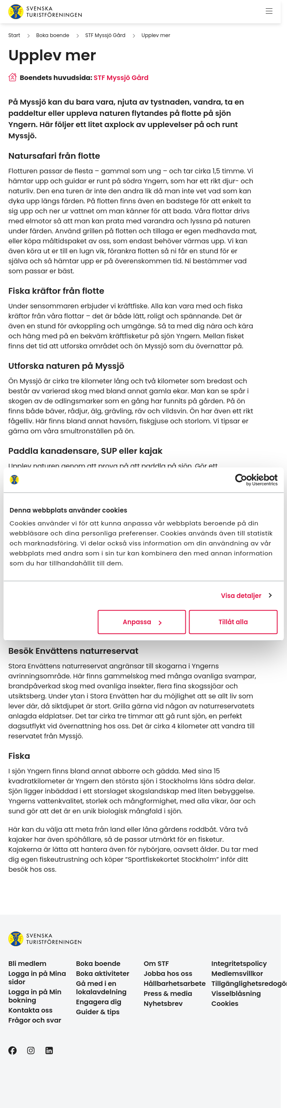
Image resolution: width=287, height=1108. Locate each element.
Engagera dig (99, 1002)
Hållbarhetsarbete (175, 983)
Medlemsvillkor (237, 973)
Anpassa (142, 622)
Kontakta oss (30, 1010)
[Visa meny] (269, 11)
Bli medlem (27, 963)
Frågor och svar (34, 1020)
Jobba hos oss (168, 973)
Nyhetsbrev (163, 1003)
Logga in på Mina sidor (37, 978)
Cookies (225, 1003)
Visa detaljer (241, 595)
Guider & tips (98, 1012)
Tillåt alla (233, 622)
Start (14, 35)
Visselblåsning (236, 993)
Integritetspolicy (239, 963)
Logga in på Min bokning (35, 996)
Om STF (156, 963)
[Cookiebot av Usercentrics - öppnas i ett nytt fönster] (241, 479)
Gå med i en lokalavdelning (101, 988)
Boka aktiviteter (103, 973)
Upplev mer (156, 35)
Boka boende (52, 35)
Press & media (168, 993)
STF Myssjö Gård (105, 35)
